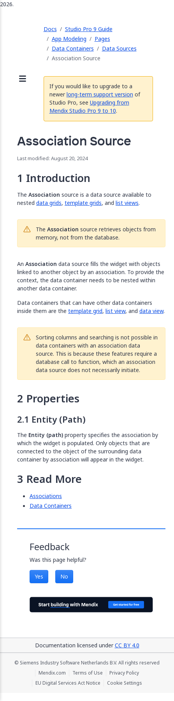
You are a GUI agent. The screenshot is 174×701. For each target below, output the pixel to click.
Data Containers (73, 48)
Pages (102, 39)
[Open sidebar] (22, 79)
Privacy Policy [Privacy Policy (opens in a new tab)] (124, 673)
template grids (83, 203)
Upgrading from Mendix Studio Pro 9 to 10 (89, 106)
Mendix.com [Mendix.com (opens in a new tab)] (52, 673)
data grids (49, 203)
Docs (50, 29)
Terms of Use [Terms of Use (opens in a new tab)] (87, 673)
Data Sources (119, 48)
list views (127, 203)
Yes (39, 576)
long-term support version (100, 94)
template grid (85, 311)
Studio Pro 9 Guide (88, 29)
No (64, 576)
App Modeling (69, 39)
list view (115, 311)
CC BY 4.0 (127, 645)
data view (151, 311)
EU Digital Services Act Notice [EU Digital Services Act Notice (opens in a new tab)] (67, 683)
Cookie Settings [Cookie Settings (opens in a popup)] (124, 683)
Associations (46, 496)
